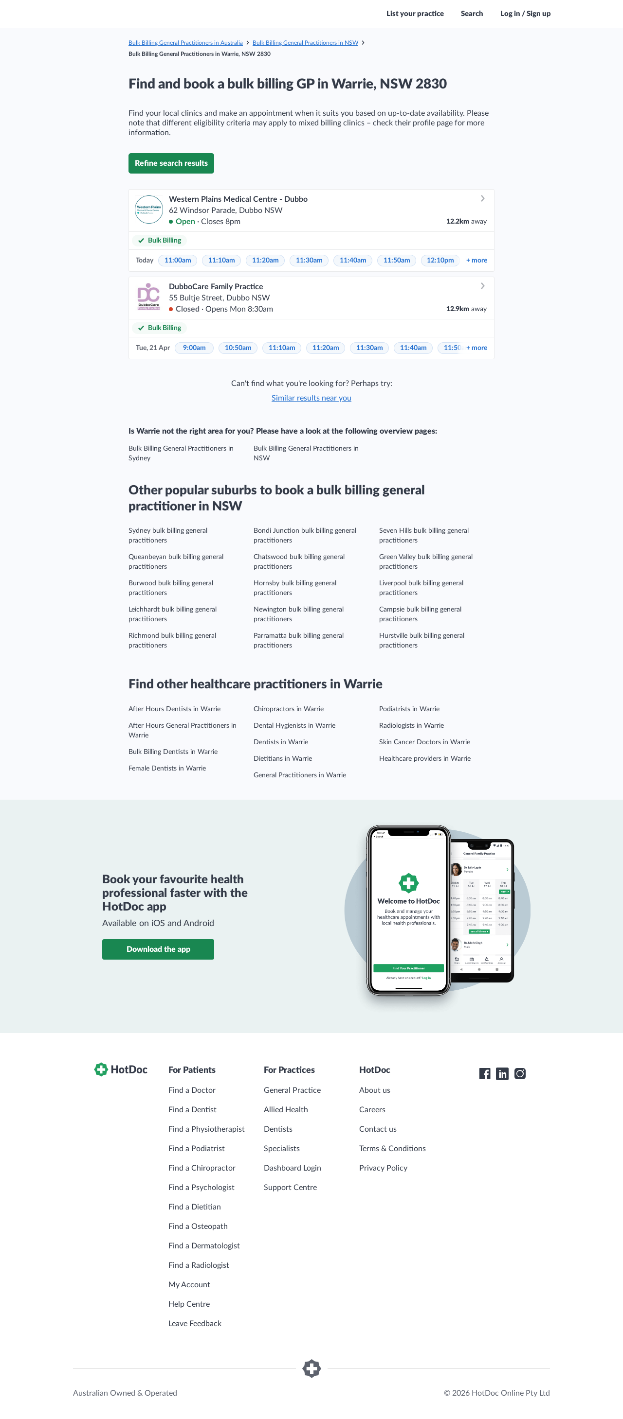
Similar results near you (311, 398)
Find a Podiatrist (196, 1149)
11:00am (178, 260)
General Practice (292, 1090)
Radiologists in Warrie (411, 725)
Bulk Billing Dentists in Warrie (173, 752)
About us (374, 1090)
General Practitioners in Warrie (300, 775)
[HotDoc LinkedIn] (502, 1074)
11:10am (221, 260)
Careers (372, 1110)
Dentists (278, 1129)
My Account (189, 1285)
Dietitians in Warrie (283, 758)
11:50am (397, 260)
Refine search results (171, 163)
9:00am (194, 348)
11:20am (265, 260)
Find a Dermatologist (204, 1246)
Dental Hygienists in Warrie (294, 725)
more (476, 260)
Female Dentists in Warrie (167, 768)
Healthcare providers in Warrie (425, 758)
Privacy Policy (383, 1168)
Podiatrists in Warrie (409, 709)
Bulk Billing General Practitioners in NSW (305, 43)
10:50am (238, 348)
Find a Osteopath (198, 1226)
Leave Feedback (194, 1324)
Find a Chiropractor (202, 1168)
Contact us (378, 1129)
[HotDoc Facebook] (485, 1074)
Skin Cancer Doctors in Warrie (424, 742)
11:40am (353, 260)
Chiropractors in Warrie (289, 709)
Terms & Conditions (392, 1149)
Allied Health (286, 1110)
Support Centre (290, 1187)
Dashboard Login (292, 1168)
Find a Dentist (192, 1110)
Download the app (158, 949)
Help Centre (189, 1304)
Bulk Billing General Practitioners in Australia (185, 43)
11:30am (309, 260)
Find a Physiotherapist (206, 1129)
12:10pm (440, 260)
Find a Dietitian (194, 1207)
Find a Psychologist (201, 1187)
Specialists (282, 1149)
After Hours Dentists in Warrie (174, 709)
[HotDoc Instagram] (520, 1074)
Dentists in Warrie (281, 742)
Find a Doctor (192, 1090)
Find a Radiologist (198, 1265)
